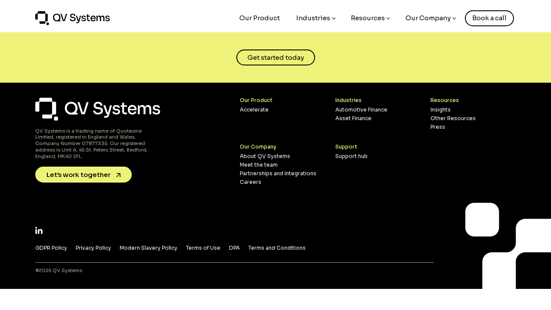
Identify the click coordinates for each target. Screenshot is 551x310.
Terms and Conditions (277, 248)
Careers (250, 182)
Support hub (351, 156)
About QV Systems (265, 156)
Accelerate (254, 109)
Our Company (428, 18)
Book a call (489, 18)
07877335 (94, 143)
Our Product (259, 18)
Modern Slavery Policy (148, 248)
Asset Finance (353, 118)
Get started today (276, 57)
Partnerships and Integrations (278, 173)
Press (437, 127)
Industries (313, 18)
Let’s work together (83, 174)
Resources (368, 18)
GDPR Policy (51, 248)
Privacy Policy (93, 248)
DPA (234, 248)
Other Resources (453, 118)
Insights (440, 109)
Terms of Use (203, 248)
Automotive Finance (361, 109)
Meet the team (259, 164)
